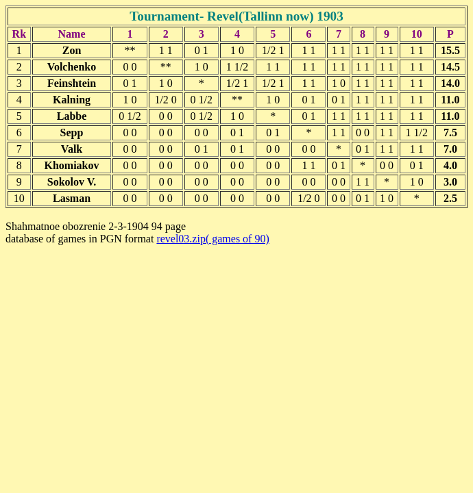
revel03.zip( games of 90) (212, 238)
